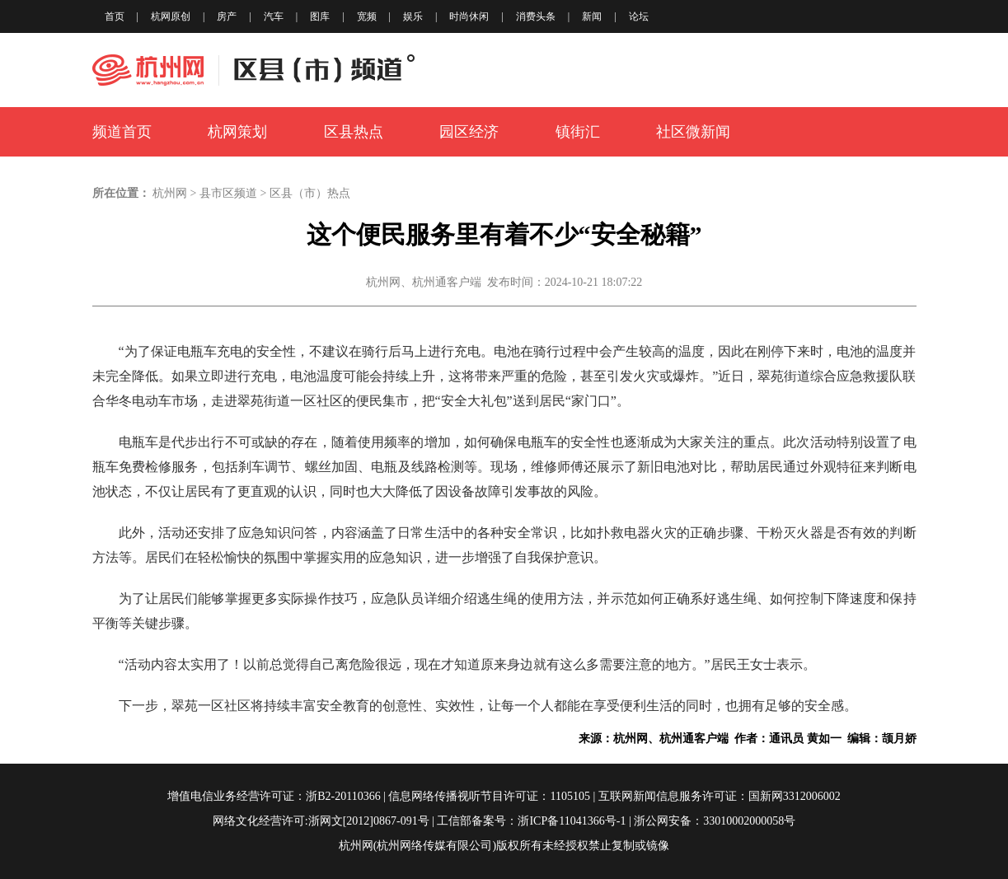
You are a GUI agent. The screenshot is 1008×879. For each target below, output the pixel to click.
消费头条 (536, 16)
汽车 (274, 16)
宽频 (367, 16)
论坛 (639, 16)
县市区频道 (228, 193)
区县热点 (353, 132)
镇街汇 (578, 132)
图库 (320, 16)
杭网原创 (170, 16)
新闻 (592, 16)
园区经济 (469, 132)
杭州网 (169, 193)
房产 (227, 16)
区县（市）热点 (310, 193)
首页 (114, 16)
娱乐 (413, 16)
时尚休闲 (469, 16)
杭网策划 (237, 132)
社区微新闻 (693, 132)
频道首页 (122, 132)
